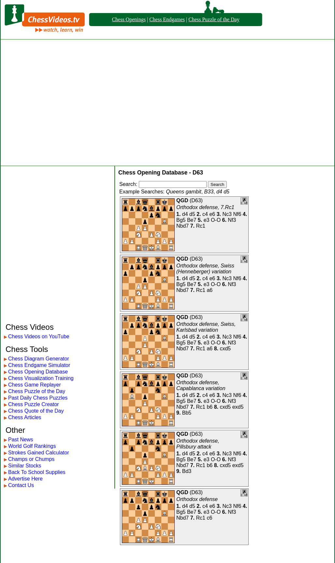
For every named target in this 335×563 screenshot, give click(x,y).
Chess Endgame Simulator (39, 365)
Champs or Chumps (31, 459)
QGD (182, 200)
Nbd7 (182, 226)
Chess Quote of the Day (36, 411)
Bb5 (186, 413)
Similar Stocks (24, 465)
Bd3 (186, 471)
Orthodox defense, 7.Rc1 (205, 207)
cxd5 (225, 348)
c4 (205, 214)
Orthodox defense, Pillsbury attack (197, 443)
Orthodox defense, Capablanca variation (200, 385)
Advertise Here (25, 478)
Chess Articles (24, 417)
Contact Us (21, 485)
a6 (209, 290)
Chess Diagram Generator (38, 358)
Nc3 (227, 214)
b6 (209, 407)
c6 (209, 518)
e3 (207, 220)
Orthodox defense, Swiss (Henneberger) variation (205, 268)
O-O (216, 220)
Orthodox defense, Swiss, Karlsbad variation (206, 327)
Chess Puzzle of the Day (213, 19)
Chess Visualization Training (41, 378)
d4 (185, 214)
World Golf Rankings (32, 446)
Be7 (191, 220)
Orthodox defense (197, 499)
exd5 (238, 407)
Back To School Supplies (37, 472)
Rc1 (200, 226)
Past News (20, 439)
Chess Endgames (167, 19)
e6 (212, 214)
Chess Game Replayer (34, 385)
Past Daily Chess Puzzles (37, 398)
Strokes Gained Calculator (38, 452)
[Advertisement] (61, 102)
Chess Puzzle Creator (33, 404)
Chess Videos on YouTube (38, 336)
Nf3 (232, 220)
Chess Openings (129, 19)
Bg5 (180, 220)
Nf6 (237, 214)
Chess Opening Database (38, 371)
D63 (196, 200)
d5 (192, 214)
